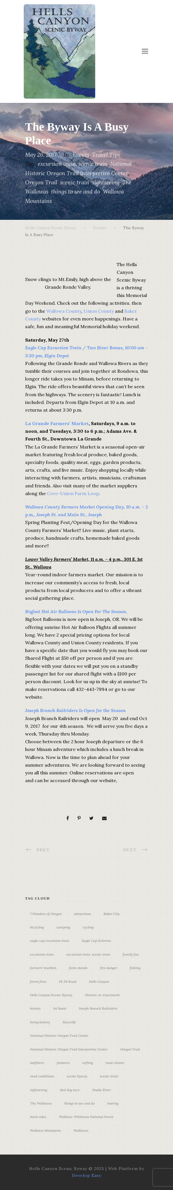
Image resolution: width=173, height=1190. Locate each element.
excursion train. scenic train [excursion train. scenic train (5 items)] (88, 954)
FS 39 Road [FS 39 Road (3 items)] (67, 981)
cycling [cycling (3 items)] (88, 927)
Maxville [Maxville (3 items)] (69, 1022)
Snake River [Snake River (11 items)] (101, 1090)
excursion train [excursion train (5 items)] (42, 954)
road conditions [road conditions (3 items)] (42, 1076)
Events (81, 154)
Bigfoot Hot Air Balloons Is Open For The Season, (76, 611)
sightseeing (106, 182)
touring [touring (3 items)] (112, 1103)
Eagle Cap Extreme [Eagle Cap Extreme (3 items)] (96, 940)
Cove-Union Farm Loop (73, 493)
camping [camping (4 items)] (63, 927)
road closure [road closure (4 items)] (115, 1063)
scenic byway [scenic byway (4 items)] (77, 1076)
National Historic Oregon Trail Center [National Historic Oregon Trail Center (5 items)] (59, 1035)
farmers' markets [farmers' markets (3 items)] (43, 968)
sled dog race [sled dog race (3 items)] (70, 1090)
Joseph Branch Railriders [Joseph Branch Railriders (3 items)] (98, 1008)
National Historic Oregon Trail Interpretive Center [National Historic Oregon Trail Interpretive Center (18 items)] (69, 1049)
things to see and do (75, 191)
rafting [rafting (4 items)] (87, 1063)
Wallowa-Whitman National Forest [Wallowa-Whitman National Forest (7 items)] (86, 1117)
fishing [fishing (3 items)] (135, 968)
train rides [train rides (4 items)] (38, 1117)
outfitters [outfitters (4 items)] (37, 1063)
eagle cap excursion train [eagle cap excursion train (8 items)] (49, 940)
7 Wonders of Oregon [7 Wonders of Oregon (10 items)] (45, 914)
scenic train (74, 182)
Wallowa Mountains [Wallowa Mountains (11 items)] (45, 1130)
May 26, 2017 (41, 154)
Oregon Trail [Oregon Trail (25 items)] (130, 1049)
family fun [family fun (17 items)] (131, 954)
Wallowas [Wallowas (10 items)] (80, 1130)
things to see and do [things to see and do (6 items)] (79, 1103)
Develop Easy (86, 1175)
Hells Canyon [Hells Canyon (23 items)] (99, 981)
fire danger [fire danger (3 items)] (108, 968)
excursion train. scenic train (73, 163)
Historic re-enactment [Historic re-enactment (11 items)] (102, 995)
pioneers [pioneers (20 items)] (63, 1063)
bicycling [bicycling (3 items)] (37, 927)
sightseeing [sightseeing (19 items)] (38, 1090)
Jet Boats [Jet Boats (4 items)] (59, 1008)
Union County (98, 311)
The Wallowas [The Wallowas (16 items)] (41, 1103)
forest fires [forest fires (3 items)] (38, 981)
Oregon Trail (41, 182)
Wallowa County (63, 311)
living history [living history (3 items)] (40, 1022)
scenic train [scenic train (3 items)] (109, 1076)
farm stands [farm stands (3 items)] (78, 968)
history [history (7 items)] (35, 1008)
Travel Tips (106, 154)
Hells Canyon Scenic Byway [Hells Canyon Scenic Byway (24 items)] (51, 995)
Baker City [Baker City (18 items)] (112, 914)
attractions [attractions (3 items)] (82, 914)
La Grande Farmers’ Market (57, 423)
